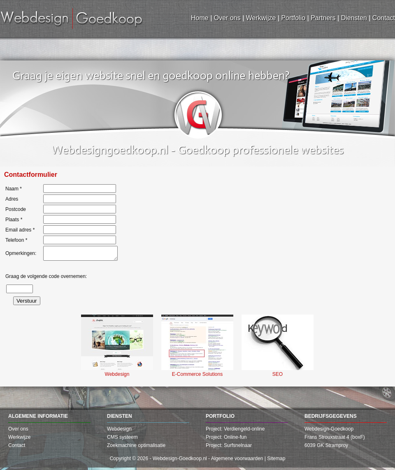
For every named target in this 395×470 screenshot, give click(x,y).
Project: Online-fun (226, 439)
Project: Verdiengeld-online (235, 431)
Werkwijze (19, 439)
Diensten (119, 418)
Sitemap (276, 461)
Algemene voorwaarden (237, 461)
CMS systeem (122, 439)
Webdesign (119, 431)
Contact (16, 448)
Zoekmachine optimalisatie (136, 448)
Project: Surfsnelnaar (229, 448)
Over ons (18, 431)
